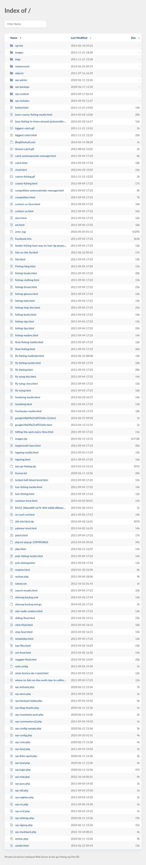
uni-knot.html (20, 652)
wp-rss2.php (20, 811)
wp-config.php (21, 735)
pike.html (18, 549)
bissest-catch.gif (22, 149)
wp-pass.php (20, 783)
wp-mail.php (20, 776)
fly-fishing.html (21, 369)
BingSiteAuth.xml (22, 142)
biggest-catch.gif (22, 128)
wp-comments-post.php (26, 714)
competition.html (22, 197)
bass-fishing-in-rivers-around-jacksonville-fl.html (38, 121)
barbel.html (19, 107)
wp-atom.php (20, 693)
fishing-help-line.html (25, 307)
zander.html (19, 845)
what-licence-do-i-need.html (29, 673)
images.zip (18, 438)
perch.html (19, 535)
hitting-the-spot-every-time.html (31, 431)
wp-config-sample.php (25, 728)
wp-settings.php (22, 818)
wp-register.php (22, 797)
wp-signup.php (21, 825)
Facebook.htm (21, 238)
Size (133, 37)
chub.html (18, 169)
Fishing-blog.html (22, 266)
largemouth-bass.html (25, 445)
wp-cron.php (20, 742)
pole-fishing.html (22, 562)
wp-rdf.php (19, 790)
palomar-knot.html (23, 528)
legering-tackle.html (24, 452)
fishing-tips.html (22, 328)
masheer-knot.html (23, 500)
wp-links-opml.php (23, 756)
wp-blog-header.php (24, 707)
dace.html (18, 218)
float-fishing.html (22, 349)
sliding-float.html (22, 618)
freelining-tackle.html (25, 397)
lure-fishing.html (22, 493)
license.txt (18, 473)
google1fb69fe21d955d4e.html (31, 424)
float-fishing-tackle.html (26, 342)
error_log (18, 231)
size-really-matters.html (26, 611)
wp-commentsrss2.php (26, 721)
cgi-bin (16, 45)
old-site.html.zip (22, 521)
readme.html (20, 569)
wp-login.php (20, 769)
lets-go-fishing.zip (23, 466)
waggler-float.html (23, 659)
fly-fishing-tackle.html (25, 362)
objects (17, 73)
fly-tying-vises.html (24, 383)
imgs (15, 59)
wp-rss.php (19, 804)
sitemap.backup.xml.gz (25, 604)
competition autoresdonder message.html (37, 190)
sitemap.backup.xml (24, 597)
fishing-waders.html (24, 335)
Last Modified (79, 37)
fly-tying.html (20, 390)
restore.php (19, 576)
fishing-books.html (23, 273)
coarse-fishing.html (23, 183)
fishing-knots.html (23, 314)
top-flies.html (20, 645)
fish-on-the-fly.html (24, 252)
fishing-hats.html (22, 300)
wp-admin (18, 80)
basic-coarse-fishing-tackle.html (31, 114)
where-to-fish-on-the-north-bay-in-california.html (38, 680)
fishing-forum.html (23, 287)
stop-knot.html (21, 631)
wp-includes (19, 100)
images (16, 52)
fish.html (17, 259)
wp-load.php (20, 762)
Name (13, 37)
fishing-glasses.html (24, 293)
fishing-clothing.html (24, 280)
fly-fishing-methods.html (27, 355)
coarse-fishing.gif (22, 176)
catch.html (18, 162)
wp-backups (19, 86)
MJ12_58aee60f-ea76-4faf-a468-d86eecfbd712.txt (38, 507)
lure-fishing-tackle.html (26, 487)
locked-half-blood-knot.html (29, 480)
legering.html (20, 459)
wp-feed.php (20, 749)
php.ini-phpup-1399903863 (29, 542)
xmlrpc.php (19, 838)
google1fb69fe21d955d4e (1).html (33, 418)
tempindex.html (21, 638)
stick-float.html (21, 624)
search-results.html (23, 590)
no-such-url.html (22, 514)
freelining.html (21, 404)
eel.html (17, 224)
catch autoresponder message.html (33, 155)
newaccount (19, 66)
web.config (19, 666)
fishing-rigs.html (22, 321)
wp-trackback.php (23, 831)
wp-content (19, 93)
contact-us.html (21, 211)
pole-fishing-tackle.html (26, 556)
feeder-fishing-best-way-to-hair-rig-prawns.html (38, 245)
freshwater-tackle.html (26, 411)
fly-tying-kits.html (23, 376)
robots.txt (18, 583)
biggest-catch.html (23, 135)
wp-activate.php (22, 687)
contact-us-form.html (25, 204)
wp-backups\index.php (26, 700)
